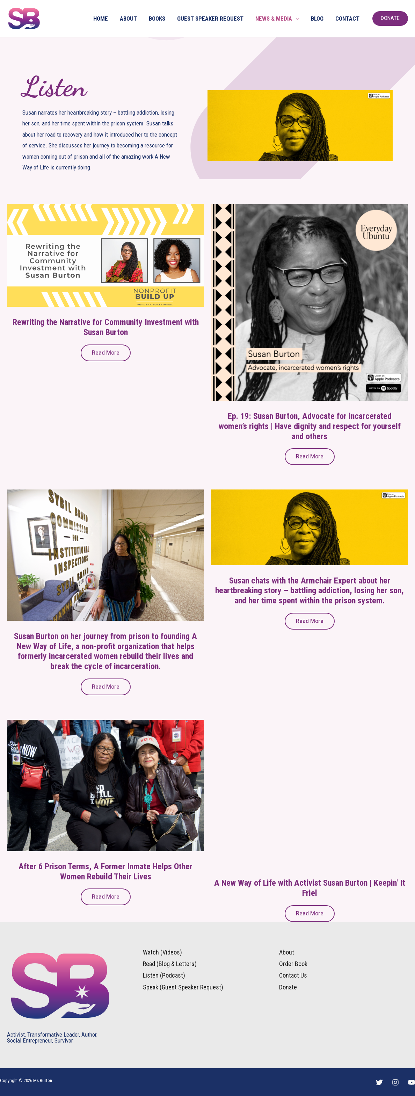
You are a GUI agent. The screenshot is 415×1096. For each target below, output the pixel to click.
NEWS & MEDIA (273, 18)
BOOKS (157, 18)
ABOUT (128, 18)
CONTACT (347, 18)
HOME (100, 18)
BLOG (317, 18)
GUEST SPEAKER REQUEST (210, 18)
